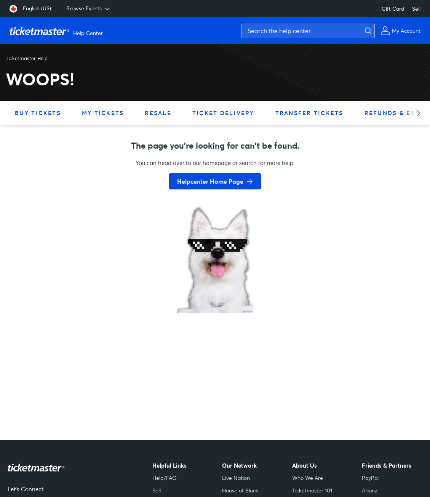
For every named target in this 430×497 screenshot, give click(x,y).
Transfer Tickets (309, 113)
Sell (416, 8)
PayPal (370, 477)
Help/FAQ (164, 477)
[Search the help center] (308, 31)
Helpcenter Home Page (210, 181)
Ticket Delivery (223, 113)
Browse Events (88, 8)
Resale (158, 113)
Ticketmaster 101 (312, 490)
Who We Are (307, 477)
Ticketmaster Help (27, 58)
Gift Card (393, 8)
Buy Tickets (38, 113)
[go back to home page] (215, 286)
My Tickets (103, 113)
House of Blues (240, 490)
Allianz (369, 490)
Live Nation (236, 477)
